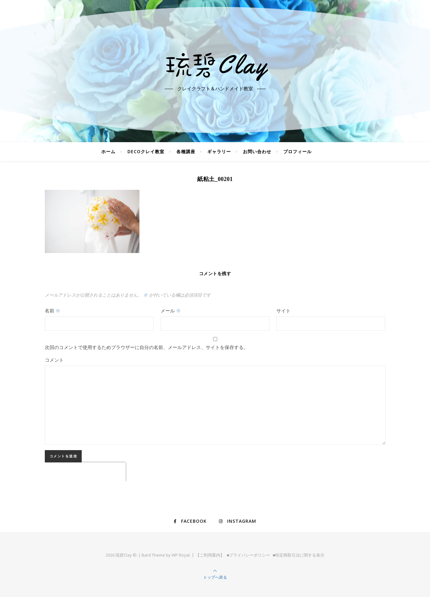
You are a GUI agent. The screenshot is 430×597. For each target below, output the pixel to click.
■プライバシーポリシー (248, 555)
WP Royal (181, 555)
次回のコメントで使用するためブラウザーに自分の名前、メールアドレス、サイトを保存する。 (146, 347)
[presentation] (85, 471)
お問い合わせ (257, 151)
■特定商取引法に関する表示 (299, 555)
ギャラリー (219, 151)
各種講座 (185, 151)
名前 (52, 310)
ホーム (108, 151)
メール (171, 310)
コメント (54, 360)
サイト (283, 310)
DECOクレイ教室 (145, 151)
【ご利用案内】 (210, 555)
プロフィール (297, 151)
